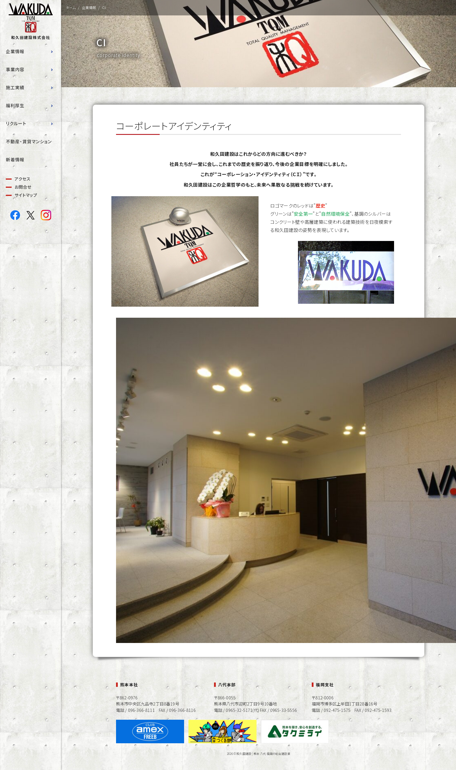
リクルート (16, 123)
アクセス (23, 179)
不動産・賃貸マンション (29, 141)
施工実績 (15, 87)
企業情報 (15, 51)
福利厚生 (15, 105)
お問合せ (23, 187)
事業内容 (15, 69)
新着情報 (15, 159)
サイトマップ (26, 195)
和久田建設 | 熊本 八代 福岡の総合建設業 (263, 753)
